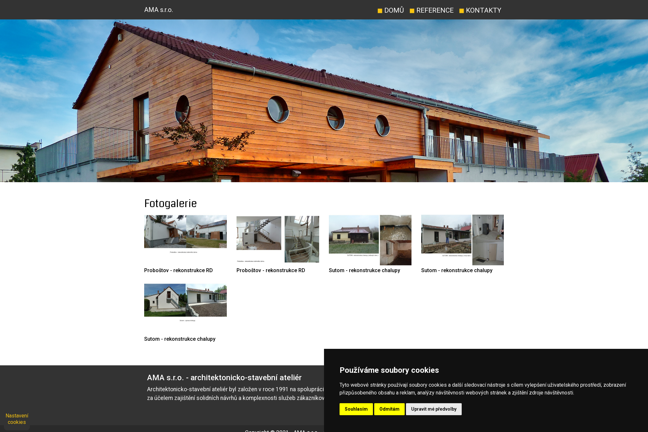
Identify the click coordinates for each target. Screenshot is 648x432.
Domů (390, 10)
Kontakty (480, 10)
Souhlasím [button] (356, 409)
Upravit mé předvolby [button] (434, 409)
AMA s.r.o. (158, 10)
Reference (431, 10)
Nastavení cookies (17, 419)
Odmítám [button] (389, 409)
